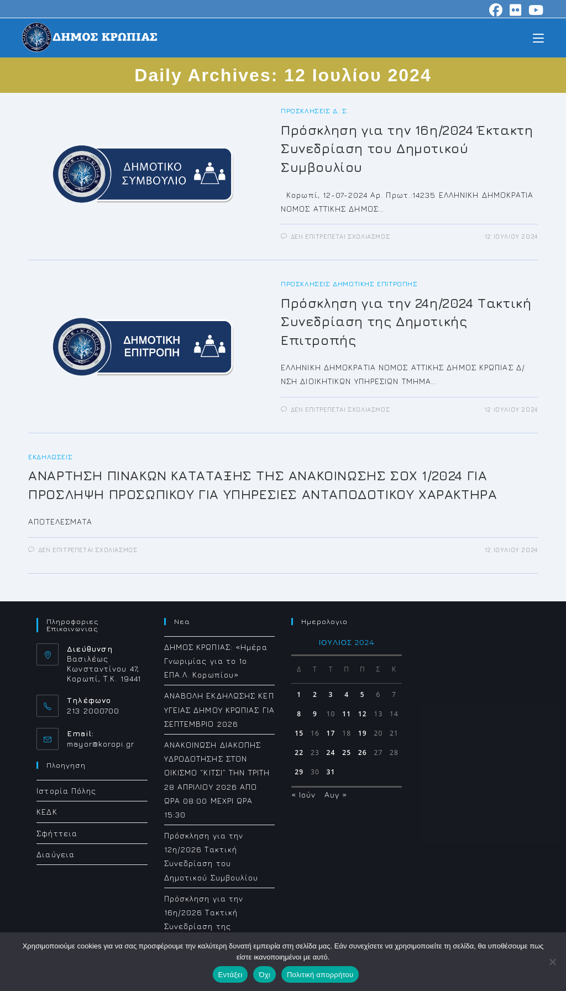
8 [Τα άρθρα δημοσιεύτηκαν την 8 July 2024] (299, 714)
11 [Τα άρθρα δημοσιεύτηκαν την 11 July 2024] (346, 714)
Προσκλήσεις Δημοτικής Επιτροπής (349, 284)
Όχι (264, 975)
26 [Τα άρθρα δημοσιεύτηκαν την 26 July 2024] (362, 752)
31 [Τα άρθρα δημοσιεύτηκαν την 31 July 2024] (331, 772)
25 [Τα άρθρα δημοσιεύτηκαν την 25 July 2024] (346, 752)
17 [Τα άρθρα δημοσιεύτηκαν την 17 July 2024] (331, 733)
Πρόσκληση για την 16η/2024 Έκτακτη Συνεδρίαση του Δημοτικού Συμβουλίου (407, 148)
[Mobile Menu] (538, 37)
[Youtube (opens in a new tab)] (534, 10)
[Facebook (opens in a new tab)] (496, 10)
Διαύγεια (55, 854)
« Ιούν (303, 794)
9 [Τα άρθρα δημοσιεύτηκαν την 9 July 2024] (315, 714)
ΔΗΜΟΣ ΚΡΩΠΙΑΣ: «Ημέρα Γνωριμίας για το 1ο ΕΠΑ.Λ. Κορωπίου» (216, 660)
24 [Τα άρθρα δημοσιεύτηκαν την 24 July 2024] (331, 752)
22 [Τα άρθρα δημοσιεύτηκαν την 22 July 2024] (299, 752)
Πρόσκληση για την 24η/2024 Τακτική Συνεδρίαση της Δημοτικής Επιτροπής (406, 321)
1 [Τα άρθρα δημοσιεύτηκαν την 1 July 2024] (299, 694)
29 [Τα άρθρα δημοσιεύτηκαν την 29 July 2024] (299, 772)
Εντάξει (230, 975)
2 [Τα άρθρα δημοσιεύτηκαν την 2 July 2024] (315, 694)
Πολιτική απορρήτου (320, 975)
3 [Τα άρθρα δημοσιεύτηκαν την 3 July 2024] (331, 694)
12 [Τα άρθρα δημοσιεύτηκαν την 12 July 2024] (362, 714)
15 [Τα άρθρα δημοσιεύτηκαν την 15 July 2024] (299, 733)
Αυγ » (336, 794)
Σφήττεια (56, 833)
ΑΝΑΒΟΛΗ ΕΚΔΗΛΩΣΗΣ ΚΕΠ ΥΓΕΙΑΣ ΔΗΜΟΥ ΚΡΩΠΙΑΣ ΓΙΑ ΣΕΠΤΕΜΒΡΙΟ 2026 (219, 709)
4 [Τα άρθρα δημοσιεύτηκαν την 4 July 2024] (346, 694)
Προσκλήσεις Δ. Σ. (315, 111)
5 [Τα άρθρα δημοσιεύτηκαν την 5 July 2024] (362, 694)
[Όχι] (552, 961)
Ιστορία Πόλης (66, 790)
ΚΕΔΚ (46, 811)
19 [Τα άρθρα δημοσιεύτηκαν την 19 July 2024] (362, 733)
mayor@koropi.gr (100, 743)
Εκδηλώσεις (50, 457)
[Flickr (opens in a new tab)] (515, 10)
